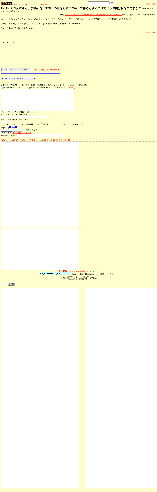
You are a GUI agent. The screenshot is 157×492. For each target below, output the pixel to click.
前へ (154, 4)
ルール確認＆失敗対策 (21, 137)
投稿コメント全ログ (9, 144)
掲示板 (25, 5)
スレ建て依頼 (43, 144)
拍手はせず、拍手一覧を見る (47, 70)
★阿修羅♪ (44, 5)
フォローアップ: (8, 43)
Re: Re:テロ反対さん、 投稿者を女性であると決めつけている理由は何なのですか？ (93, 15)
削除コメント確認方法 (60, 144)
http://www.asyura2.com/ (78, 275)
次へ (148, 4)
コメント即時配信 (27, 144)
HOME (19, 5)
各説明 (71, 88)
